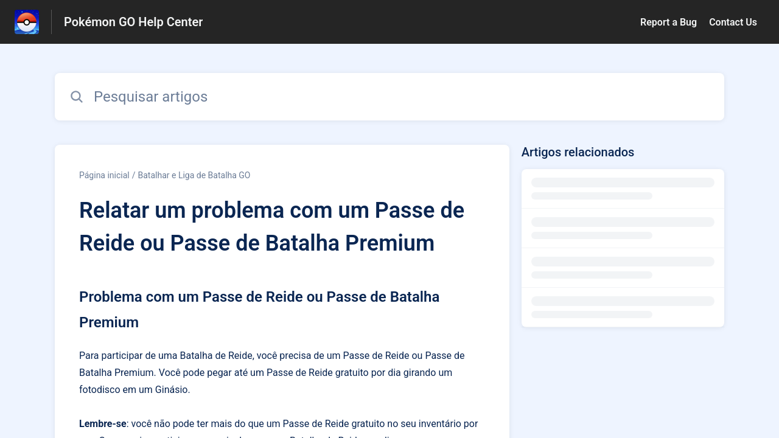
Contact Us (733, 22)
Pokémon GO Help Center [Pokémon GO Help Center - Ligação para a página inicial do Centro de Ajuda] (133, 22)
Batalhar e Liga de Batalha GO (194, 175)
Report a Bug (668, 22)
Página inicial (104, 175)
